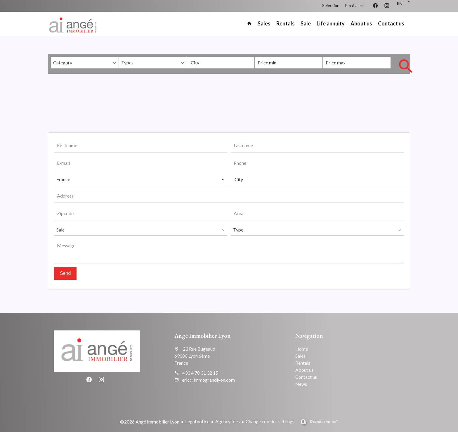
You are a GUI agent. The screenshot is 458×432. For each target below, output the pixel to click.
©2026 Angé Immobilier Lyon (149, 421)
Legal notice (197, 421)
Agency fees (227, 421)
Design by (324, 421)
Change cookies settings (270, 421)
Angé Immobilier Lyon (202, 336)
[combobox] (85, 62)
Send (65, 273)
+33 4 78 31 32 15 (200, 373)
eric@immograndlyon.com (208, 380)
